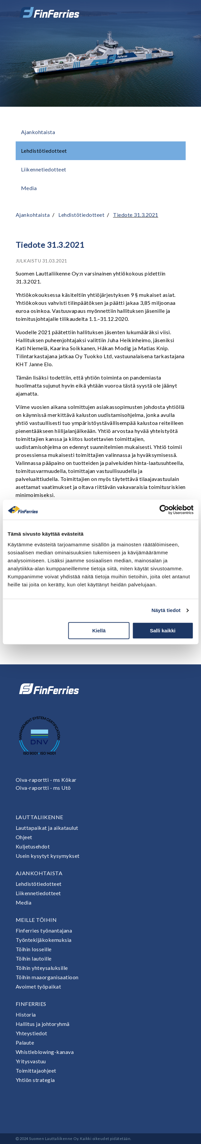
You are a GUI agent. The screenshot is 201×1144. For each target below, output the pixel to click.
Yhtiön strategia (35, 1080)
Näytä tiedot (166, 610)
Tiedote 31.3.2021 (135, 214)
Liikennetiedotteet (43, 169)
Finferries (31, 1004)
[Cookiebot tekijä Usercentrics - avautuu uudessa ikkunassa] (164, 510)
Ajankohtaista (38, 132)
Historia (26, 1014)
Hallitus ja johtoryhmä (43, 1024)
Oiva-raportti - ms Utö (43, 787)
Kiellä (99, 630)
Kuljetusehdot (33, 846)
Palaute (25, 1042)
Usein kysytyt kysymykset (48, 855)
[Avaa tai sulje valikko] (176, 12)
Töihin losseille (34, 949)
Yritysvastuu (31, 1061)
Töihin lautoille (34, 958)
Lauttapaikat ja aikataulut (47, 827)
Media (29, 188)
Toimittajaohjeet (36, 1070)
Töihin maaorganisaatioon (47, 977)
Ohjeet (24, 837)
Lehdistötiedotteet (44, 150)
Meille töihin (36, 920)
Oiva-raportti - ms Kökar (46, 779)
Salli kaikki (163, 630)
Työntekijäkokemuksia (44, 940)
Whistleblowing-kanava (45, 1052)
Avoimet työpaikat (38, 986)
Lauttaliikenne (39, 817)
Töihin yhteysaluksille (42, 968)
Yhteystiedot (31, 1033)
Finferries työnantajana (44, 930)
